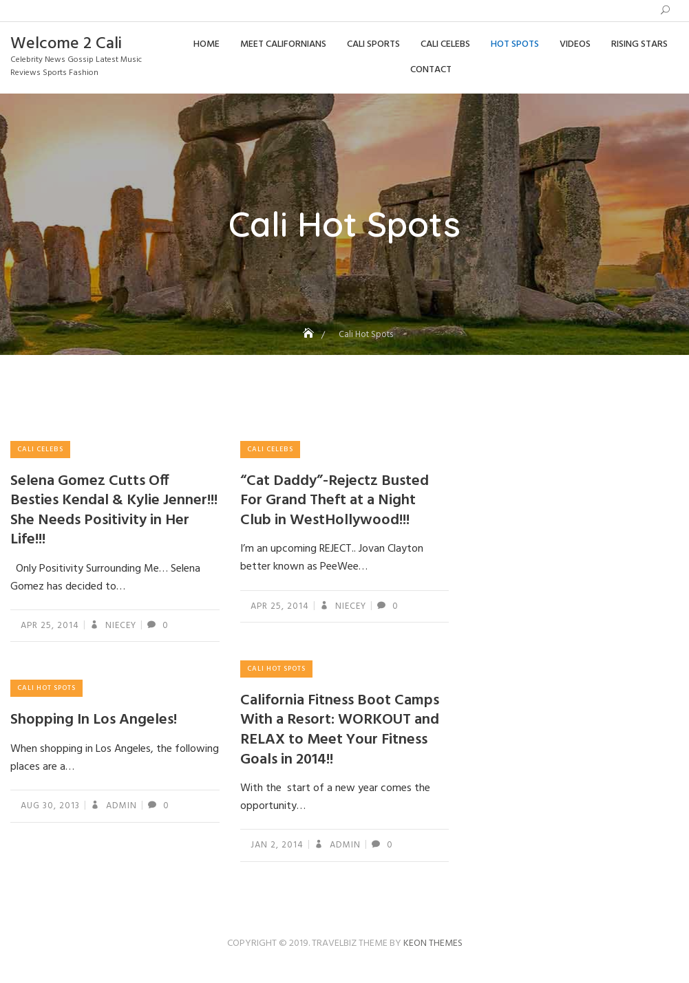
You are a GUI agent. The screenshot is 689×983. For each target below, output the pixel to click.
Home (206, 44)
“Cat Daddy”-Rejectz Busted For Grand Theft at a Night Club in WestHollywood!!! (334, 500)
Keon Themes (433, 943)
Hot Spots (515, 44)
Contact (431, 70)
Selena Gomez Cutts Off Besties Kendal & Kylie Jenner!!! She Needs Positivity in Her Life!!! (114, 510)
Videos (575, 44)
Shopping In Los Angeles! (93, 720)
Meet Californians (283, 44)
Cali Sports (373, 44)
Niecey (119, 625)
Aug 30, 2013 (50, 806)
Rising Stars (639, 44)
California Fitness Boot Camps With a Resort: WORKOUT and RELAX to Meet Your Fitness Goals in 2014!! (339, 730)
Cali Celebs (445, 44)
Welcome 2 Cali (66, 44)
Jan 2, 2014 (277, 845)
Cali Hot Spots (276, 668)
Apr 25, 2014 (50, 625)
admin (344, 845)
